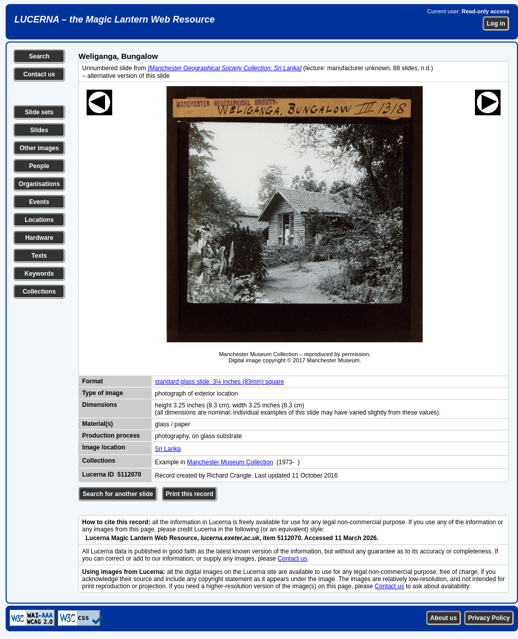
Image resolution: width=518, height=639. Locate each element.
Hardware (39, 237)
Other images (39, 148)
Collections (39, 291)
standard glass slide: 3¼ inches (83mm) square (219, 381)
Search (39, 56)
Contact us (39, 74)
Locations (39, 219)
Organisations (39, 184)
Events (39, 201)
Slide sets (39, 112)
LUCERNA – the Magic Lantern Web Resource (114, 19)
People (39, 166)
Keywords (39, 273)
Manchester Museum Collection (230, 462)
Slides (39, 130)
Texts (39, 255)
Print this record (190, 494)
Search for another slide (117, 494)
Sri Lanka (168, 448)
